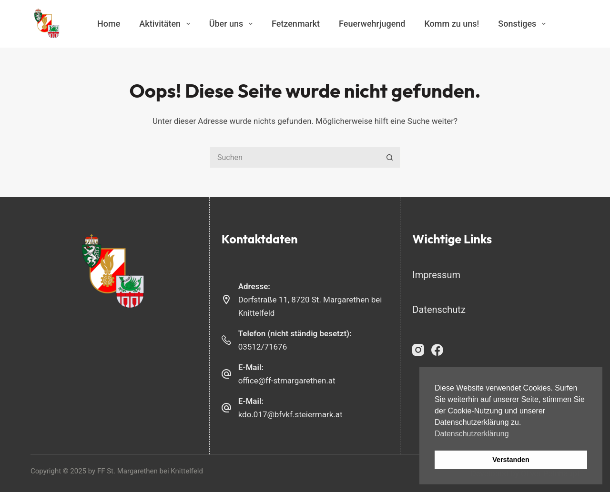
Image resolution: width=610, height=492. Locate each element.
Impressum (436, 275)
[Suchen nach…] (294, 157)
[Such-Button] (389, 157)
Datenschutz (439, 309)
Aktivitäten (166, 24)
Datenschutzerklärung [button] (472, 434)
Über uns (232, 24)
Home (108, 24)
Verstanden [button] (510, 459)
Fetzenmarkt (296, 24)
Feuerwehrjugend (372, 24)
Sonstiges (523, 24)
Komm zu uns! (451, 24)
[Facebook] (437, 350)
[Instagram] (418, 350)
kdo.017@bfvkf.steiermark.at (290, 414)
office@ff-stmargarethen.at (287, 380)
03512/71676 (262, 346)
